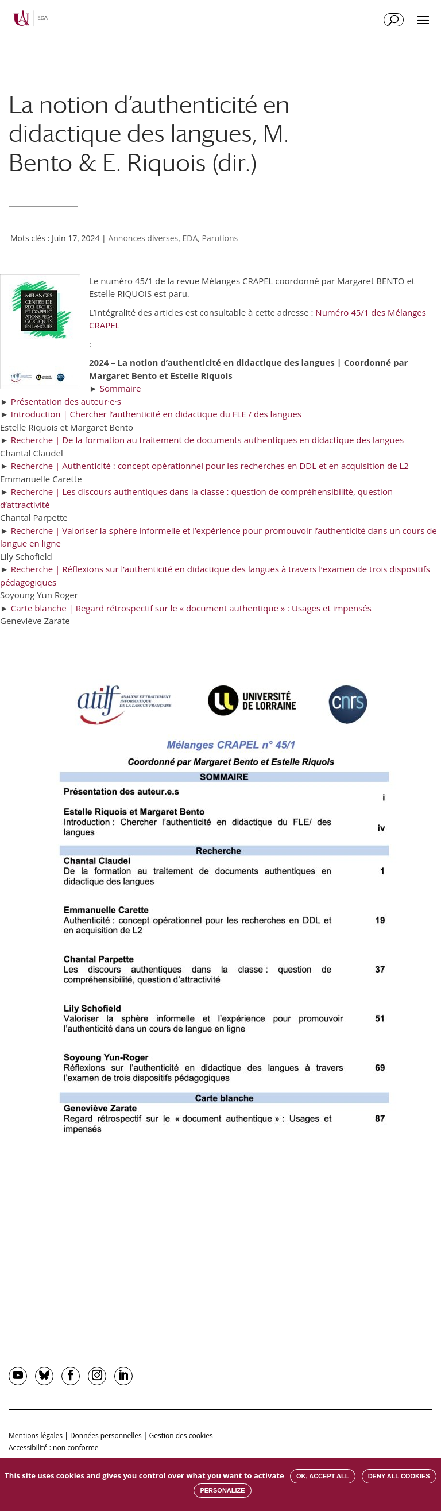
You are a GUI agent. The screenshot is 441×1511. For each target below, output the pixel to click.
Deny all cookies (399, 1476)
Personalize (222, 1490)
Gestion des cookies (181, 1435)
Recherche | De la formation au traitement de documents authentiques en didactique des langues (207, 439)
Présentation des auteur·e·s (66, 401)
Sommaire (120, 388)
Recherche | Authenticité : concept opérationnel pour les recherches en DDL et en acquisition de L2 (210, 465)
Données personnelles (106, 1435)
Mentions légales (36, 1435)
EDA (190, 238)
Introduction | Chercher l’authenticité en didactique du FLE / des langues (156, 414)
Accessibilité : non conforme (54, 1447)
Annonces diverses (143, 238)
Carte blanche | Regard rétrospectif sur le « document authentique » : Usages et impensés (191, 608)
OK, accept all (322, 1476)
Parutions (220, 238)
